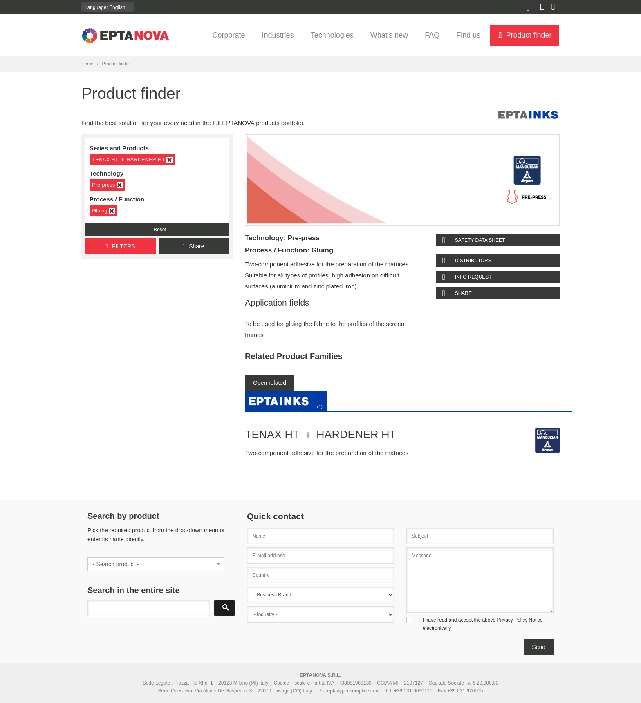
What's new (389, 35)
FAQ (432, 35)
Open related (269, 382)
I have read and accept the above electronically (483, 624)
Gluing (103, 211)
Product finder (524, 35)
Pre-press (107, 185)
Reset (157, 229)
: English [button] (107, 7)
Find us (468, 35)
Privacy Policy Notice (519, 620)
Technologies (332, 35)
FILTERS (120, 246)
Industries (278, 35)
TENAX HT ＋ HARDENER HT (132, 159)
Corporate (229, 35)
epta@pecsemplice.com (353, 691)
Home (87, 63)
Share (193, 246)
